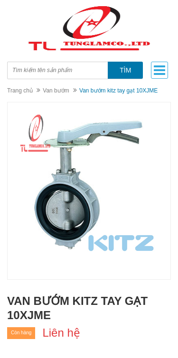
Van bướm (56, 90)
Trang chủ (20, 90)
